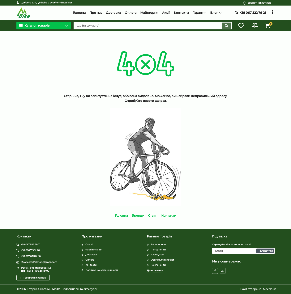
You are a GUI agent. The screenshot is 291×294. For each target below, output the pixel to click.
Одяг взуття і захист (162, 259)
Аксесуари (157, 254)
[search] (153, 25)
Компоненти (158, 264)
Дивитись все (155, 270)
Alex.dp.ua (269, 289)
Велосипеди (158, 244)
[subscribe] (243, 251)
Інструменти (158, 249)
